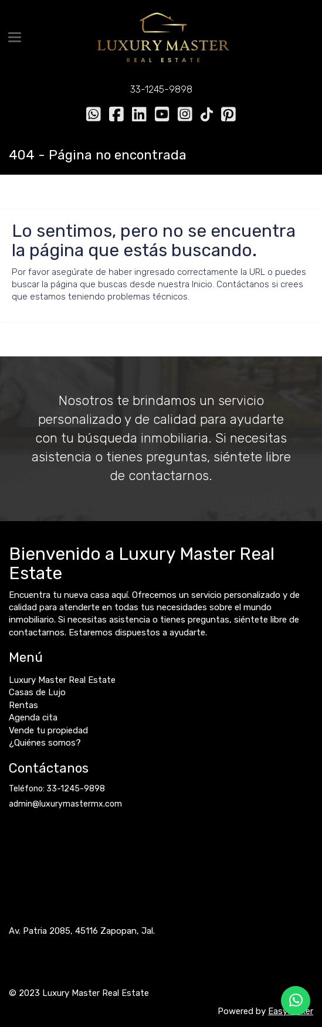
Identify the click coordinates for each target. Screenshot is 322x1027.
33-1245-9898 (161, 89)
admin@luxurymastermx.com (65, 804)
